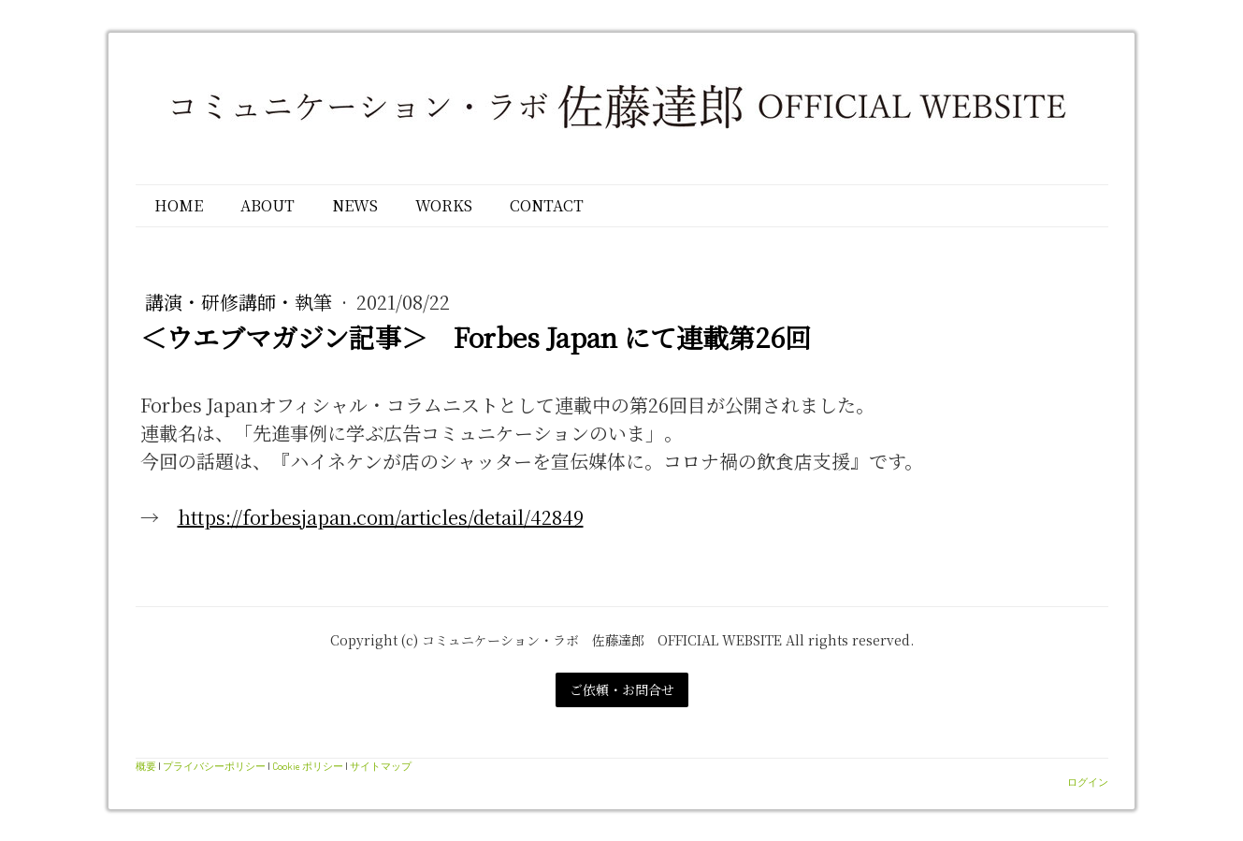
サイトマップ (381, 766)
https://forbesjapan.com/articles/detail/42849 (381, 516)
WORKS (443, 205)
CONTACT (547, 205)
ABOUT (267, 205)
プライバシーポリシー (214, 766)
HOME (178, 205)
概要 (146, 766)
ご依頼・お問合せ (622, 689)
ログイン (1087, 782)
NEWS (355, 205)
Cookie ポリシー (307, 766)
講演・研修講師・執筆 (241, 301)
